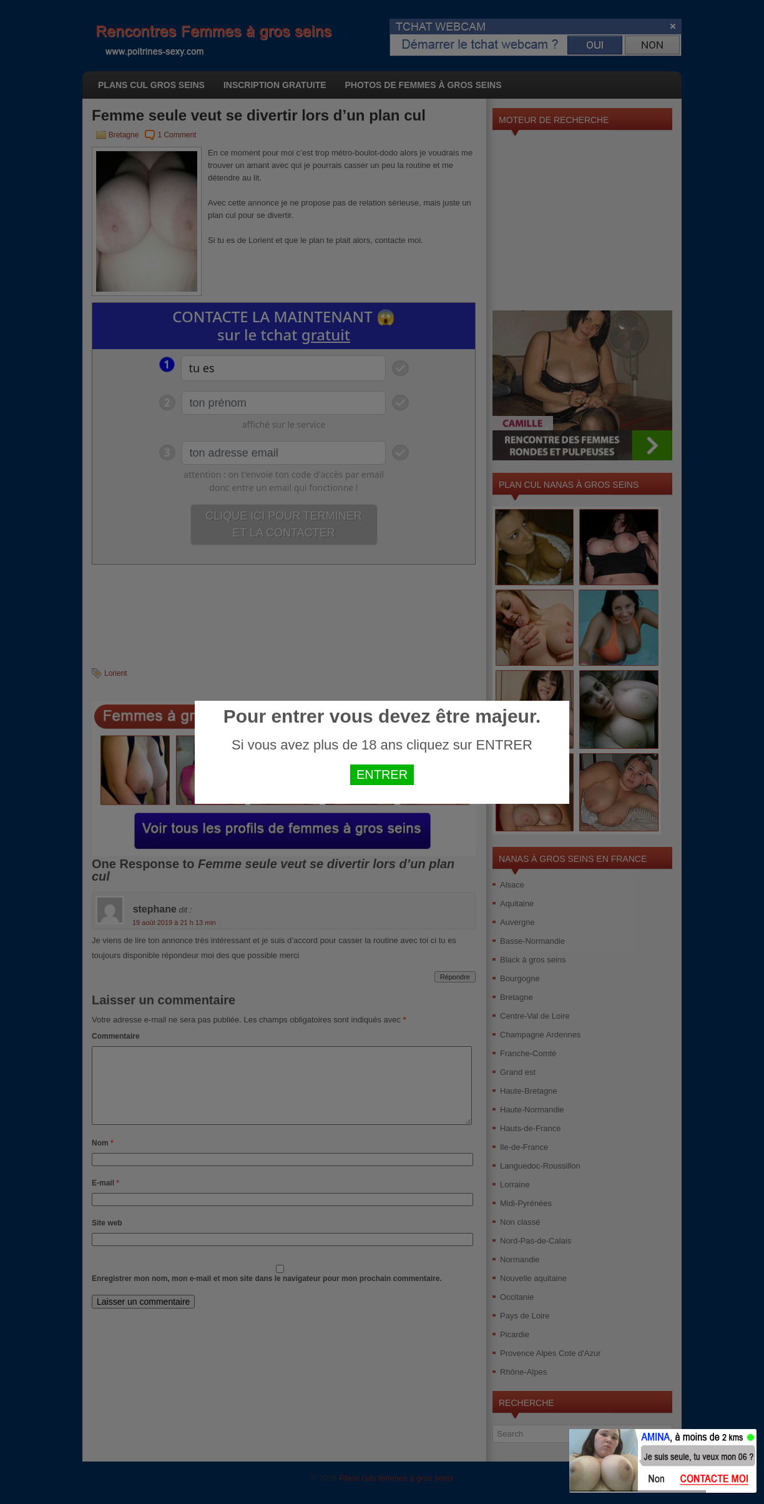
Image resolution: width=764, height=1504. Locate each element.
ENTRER (382, 774)
